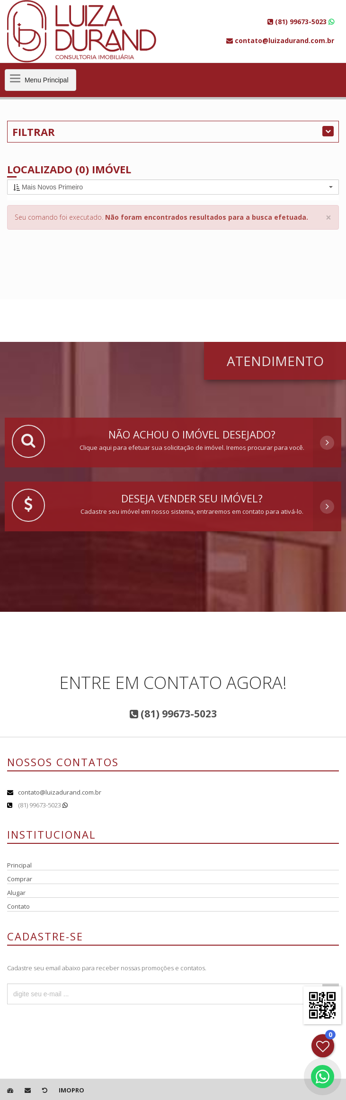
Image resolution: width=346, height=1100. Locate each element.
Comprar (19, 879)
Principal (19, 865)
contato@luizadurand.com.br (59, 792)
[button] (173, 187)
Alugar (16, 892)
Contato (18, 906)
